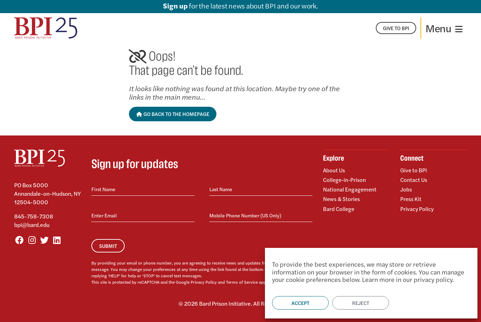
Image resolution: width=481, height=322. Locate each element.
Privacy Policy (204, 282)
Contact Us (414, 179)
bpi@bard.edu (32, 225)
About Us (334, 170)
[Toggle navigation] (444, 28)
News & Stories (342, 198)
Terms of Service (242, 282)
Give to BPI (414, 170)
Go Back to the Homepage (172, 113)
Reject (360, 302)
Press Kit (411, 198)
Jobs (406, 188)
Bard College (339, 206)
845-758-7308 (33, 216)
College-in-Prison (345, 179)
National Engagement (350, 188)
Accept (300, 302)
